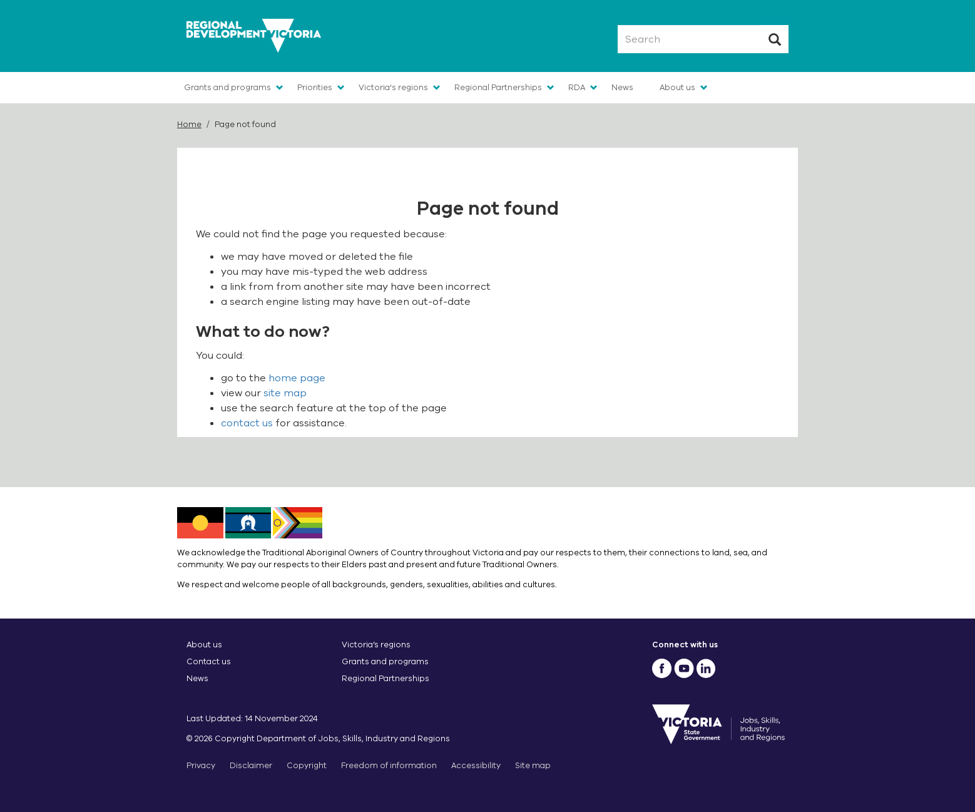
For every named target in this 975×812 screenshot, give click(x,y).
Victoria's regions (393, 87)
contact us (247, 423)
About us (677, 87)
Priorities (314, 87)
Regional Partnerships (498, 87)
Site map (533, 765)
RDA (576, 87)
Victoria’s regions (376, 644)
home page (296, 378)
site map (285, 393)
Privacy (200, 765)
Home (189, 124)
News (622, 87)
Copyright (307, 765)
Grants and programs (227, 87)
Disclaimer (251, 765)
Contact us (208, 661)
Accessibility (476, 765)
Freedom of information (389, 765)
